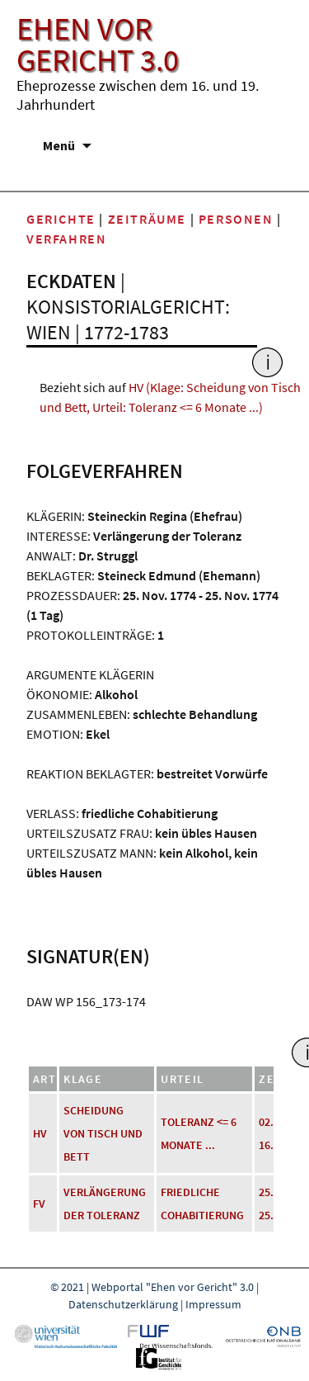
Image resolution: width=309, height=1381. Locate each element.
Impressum (213, 1304)
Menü (59, 145)
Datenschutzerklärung (123, 1304)
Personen (236, 218)
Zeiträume (147, 218)
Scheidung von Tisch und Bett (103, 1133)
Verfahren (66, 238)
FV (39, 1203)
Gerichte (61, 218)
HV (40, 1133)
